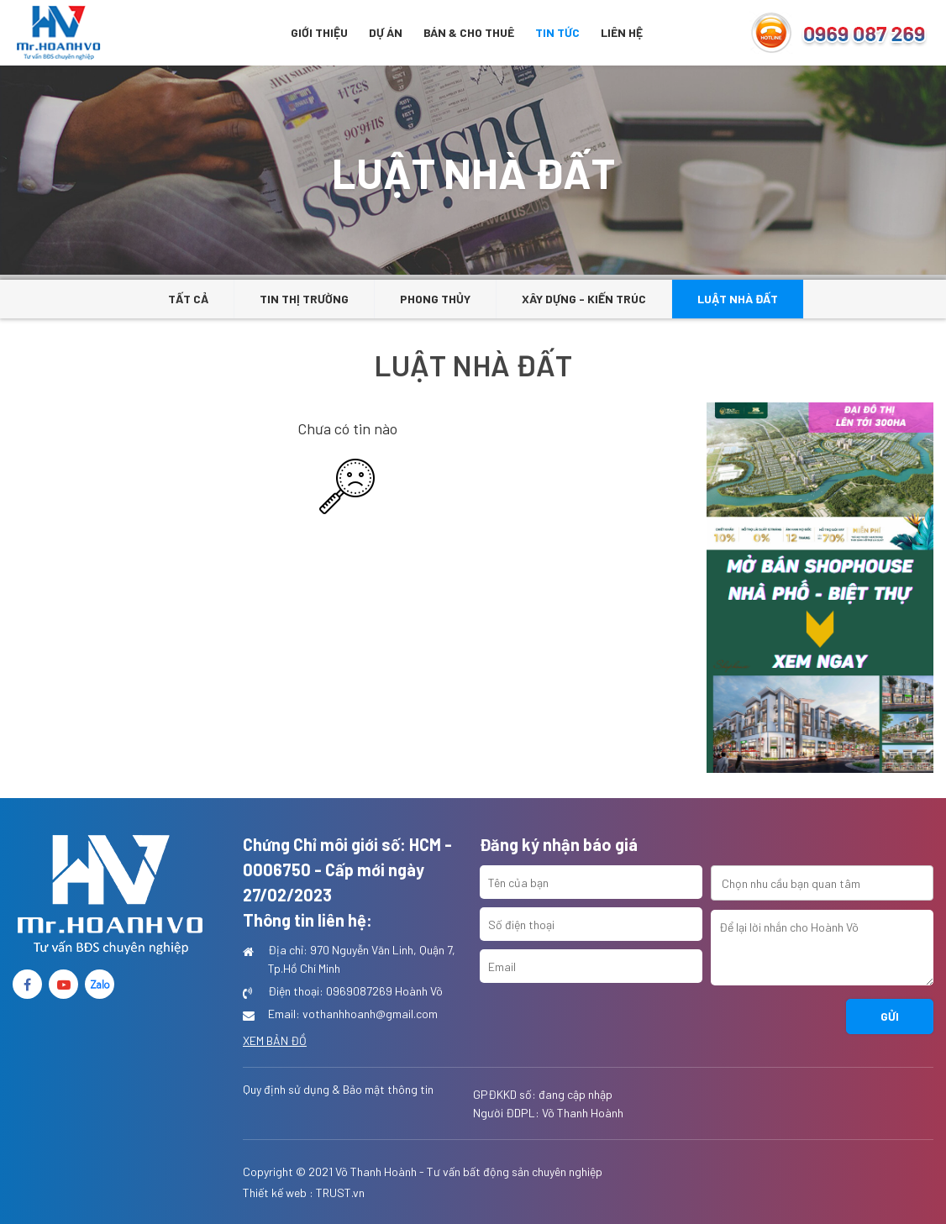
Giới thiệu (319, 32)
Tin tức (557, 32)
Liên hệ (622, 32)
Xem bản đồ (275, 1040)
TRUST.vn (340, 1192)
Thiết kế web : (278, 1192)
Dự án (385, 32)
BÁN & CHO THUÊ (468, 32)
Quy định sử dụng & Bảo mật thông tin (338, 1089)
